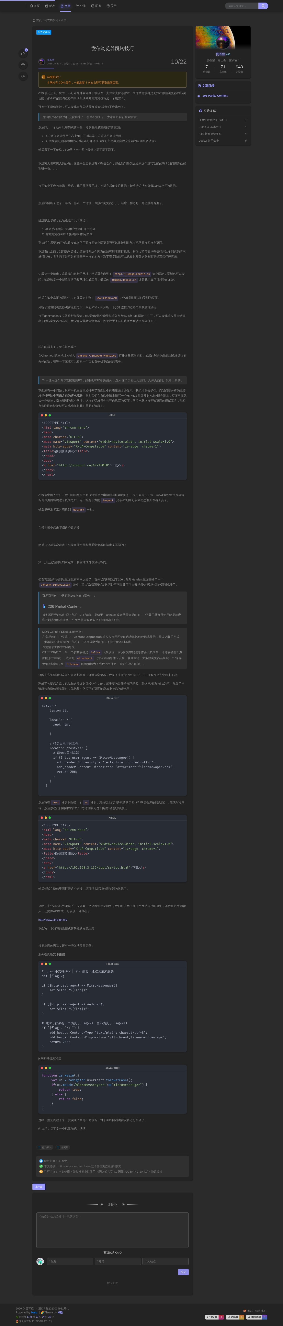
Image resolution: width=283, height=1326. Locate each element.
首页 (35, 6)
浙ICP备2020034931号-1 (53, 1308)
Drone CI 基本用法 (209, 126)
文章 (65, 6)
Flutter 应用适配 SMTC (212, 120)
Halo (34, 1312)
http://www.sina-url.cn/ (52, 919)
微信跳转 (47, 1147)
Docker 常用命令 (208, 140)
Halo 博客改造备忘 (209, 133)
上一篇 (38, 1186)
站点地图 (260, 1310)
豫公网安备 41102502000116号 (35, 1321)
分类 (81, 6)
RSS (248, 1310)
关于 (111, 6)
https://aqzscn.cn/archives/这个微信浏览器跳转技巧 (90, 1166)
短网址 (64, 1147)
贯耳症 (50, 60)
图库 (96, 6)
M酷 (60, 1312)
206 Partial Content (215, 95)
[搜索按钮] (263, 6)
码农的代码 (51, 20)
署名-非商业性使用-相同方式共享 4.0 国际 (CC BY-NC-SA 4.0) (110, 1171)
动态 (50, 6)
